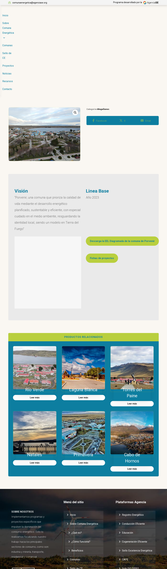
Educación (127, 467)
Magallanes (103, 43)
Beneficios (77, 485)
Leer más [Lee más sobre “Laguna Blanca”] (83, 333)
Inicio (73, 449)
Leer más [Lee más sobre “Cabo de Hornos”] (132, 404)
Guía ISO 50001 (130, 503)
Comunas (75, 494)
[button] (75, 47)
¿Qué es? (76, 467)
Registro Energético (133, 449)
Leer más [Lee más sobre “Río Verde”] (35, 333)
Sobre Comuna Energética (84, 458)
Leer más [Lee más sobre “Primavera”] (83, 398)
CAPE (125, 494)
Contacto (75, 539)
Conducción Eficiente (133, 458)
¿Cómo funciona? (80, 476)
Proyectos (75, 512)
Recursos (75, 530)
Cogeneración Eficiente (134, 476)
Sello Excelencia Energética (137, 485)
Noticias (74, 521)
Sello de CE (76, 503)
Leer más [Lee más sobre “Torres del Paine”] (132, 339)
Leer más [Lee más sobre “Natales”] (35, 398)
